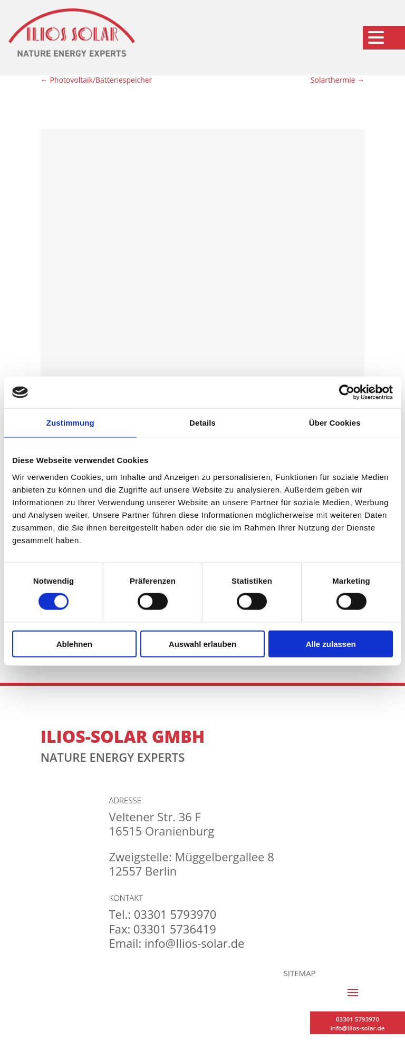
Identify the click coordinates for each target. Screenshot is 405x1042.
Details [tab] (202, 422)
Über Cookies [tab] (335, 422)
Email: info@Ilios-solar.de (176, 943)
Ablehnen (74, 643)
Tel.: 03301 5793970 (162, 914)
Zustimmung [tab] (70, 422)
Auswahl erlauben (202, 643)
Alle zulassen (331, 643)
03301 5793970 (357, 1019)
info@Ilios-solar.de (358, 1028)
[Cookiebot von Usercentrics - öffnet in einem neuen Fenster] (347, 392)
